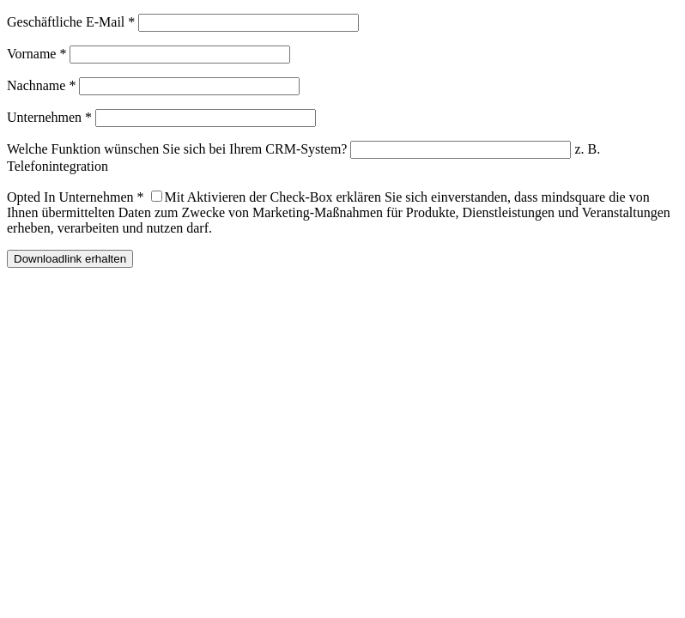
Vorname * (36, 53)
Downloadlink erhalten (70, 258)
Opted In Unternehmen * (75, 197)
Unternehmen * (49, 117)
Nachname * (41, 85)
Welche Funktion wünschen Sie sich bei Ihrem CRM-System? (177, 149)
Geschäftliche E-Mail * (71, 22)
